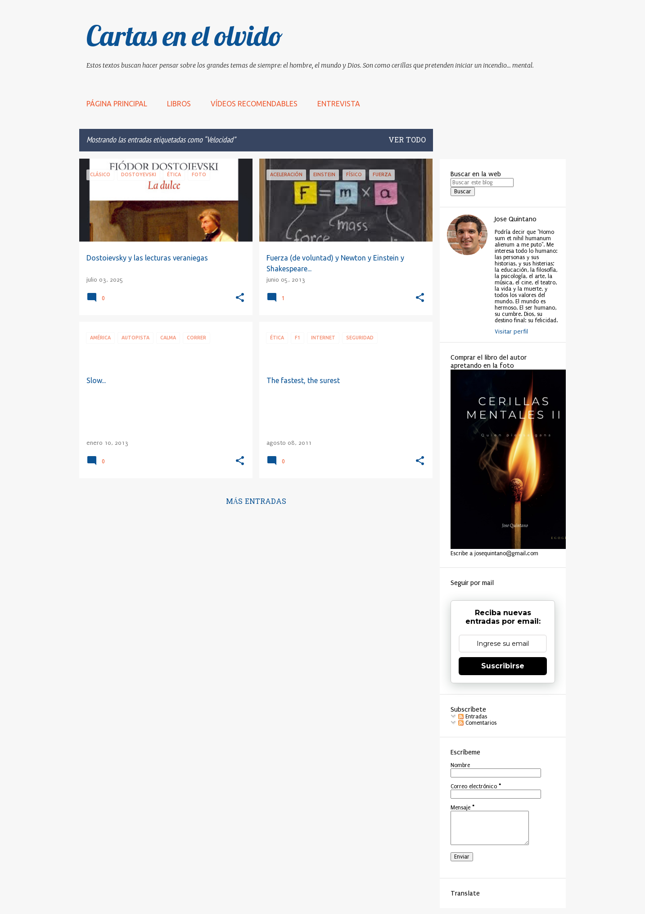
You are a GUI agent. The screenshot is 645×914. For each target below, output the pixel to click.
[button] (240, 298)
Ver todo (407, 140)
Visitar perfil (511, 331)
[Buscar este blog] (482, 182)
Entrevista (338, 104)
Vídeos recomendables (254, 104)
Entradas (472, 716)
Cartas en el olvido (184, 35)
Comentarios (477, 723)
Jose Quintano (516, 219)
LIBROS (179, 104)
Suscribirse (502, 666)
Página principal (116, 104)
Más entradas (256, 502)
